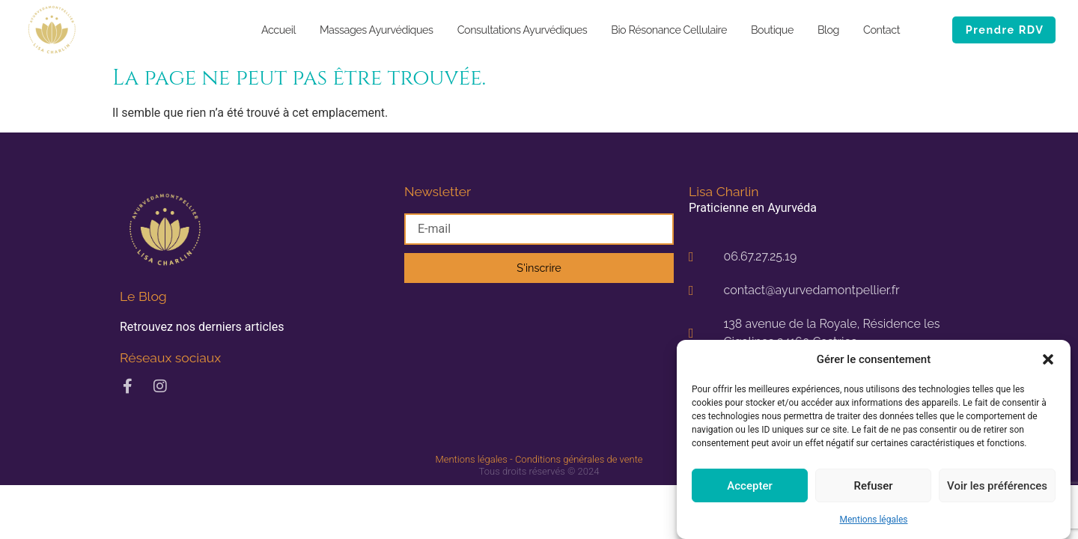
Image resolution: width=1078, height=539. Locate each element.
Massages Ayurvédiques (376, 29)
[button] (1048, 359)
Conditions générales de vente (579, 459)
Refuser (872, 486)
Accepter (749, 486)
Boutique (772, 29)
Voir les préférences (997, 486)
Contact (881, 29)
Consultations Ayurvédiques (522, 29)
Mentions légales (874, 519)
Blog (828, 29)
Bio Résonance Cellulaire (669, 29)
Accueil (278, 29)
